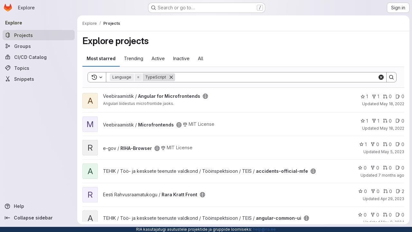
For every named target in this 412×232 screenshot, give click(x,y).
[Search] (276, 77)
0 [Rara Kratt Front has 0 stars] (362, 191)
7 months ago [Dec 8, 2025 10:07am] (391, 175)
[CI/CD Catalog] (39, 57)
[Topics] (39, 68)
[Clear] (381, 77)
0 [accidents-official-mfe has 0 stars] (362, 168)
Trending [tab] (133, 58)
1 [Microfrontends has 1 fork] (375, 121)
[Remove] (171, 77)
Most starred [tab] (101, 58)
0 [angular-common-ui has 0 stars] (362, 215)
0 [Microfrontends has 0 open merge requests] (387, 121)
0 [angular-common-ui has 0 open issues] (400, 215)
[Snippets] (39, 79)
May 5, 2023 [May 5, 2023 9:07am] (392, 151)
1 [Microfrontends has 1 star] (364, 121)
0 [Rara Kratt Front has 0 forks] (375, 191)
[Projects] (39, 35)
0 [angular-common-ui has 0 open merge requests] (387, 215)
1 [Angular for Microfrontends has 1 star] (364, 96)
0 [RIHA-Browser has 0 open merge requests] (387, 144)
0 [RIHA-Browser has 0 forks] (374, 144)
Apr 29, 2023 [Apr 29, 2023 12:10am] (392, 198)
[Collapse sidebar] (39, 218)
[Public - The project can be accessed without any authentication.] (205, 96)
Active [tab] (158, 58)
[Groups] (39, 46)
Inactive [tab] (181, 58)
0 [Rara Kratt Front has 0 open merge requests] (387, 191)
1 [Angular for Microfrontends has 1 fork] (375, 96)
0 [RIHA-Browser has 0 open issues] (400, 144)
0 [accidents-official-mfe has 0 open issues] (400, 168)
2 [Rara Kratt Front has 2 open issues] (400, 191)
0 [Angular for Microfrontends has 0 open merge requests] (387, 96)
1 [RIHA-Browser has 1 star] (363, 144)
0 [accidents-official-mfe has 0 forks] (374, 168)
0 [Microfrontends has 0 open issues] (400, 121)
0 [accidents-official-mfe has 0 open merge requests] (387, 168)
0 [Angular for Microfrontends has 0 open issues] (400, 96)
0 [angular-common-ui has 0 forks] (374, 215)
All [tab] (200, 58)
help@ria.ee (264, 229)
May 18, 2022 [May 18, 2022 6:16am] (392, 103)
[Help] (39, 206)
